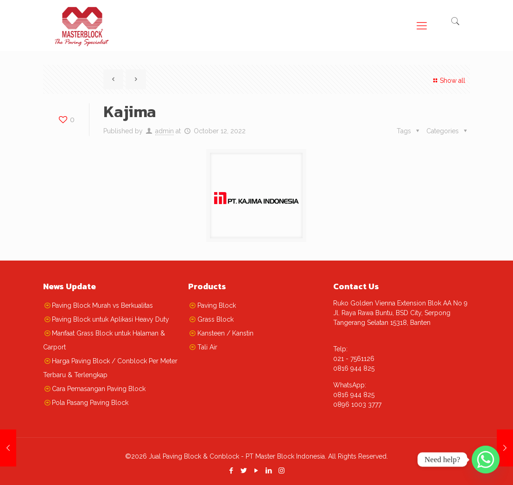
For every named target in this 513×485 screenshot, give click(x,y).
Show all (448, 80)
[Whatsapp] (486, 459)
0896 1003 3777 (357, 404)
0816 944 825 (353, 368)
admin (164, 131)
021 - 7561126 (353, 358)
